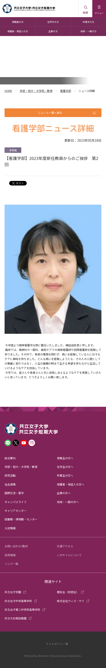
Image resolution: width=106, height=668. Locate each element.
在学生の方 (53, 21)
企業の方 (53, 31)
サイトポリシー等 (57, 644)
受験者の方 (17, 21)
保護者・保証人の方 (17, 31)
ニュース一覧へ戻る (50, 113)
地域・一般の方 (88, 31)
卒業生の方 (88, 21)
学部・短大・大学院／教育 (36, 91)
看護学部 (65, 91)
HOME (8, 91)
